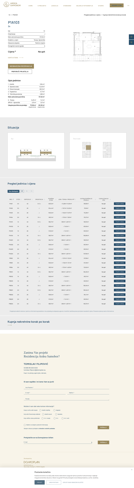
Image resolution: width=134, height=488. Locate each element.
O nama (101, 6)
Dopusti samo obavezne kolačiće (73, 482)
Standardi (67, 6)
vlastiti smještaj (46, 410)
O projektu (42, 6)
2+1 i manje (47, 418)
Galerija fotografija (84, 6)
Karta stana (15, 58)
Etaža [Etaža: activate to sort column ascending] (18, 199)
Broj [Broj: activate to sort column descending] (11, 199)
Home (31, 6)
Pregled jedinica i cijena (92, 15)
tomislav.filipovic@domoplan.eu (35, 370)
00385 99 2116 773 (29, 476)
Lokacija (54, 6)
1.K (9, 15)
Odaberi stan (117, 5)
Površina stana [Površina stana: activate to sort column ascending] (51, 199)
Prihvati (39, 482)
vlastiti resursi (48, 414)
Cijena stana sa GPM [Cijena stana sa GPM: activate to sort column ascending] (103, 199)
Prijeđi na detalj (120, 203)
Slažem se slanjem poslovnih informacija (37, 425)
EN (128, 5)
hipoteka (60, 414)
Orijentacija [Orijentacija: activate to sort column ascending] (39, 199)
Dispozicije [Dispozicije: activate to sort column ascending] (27, 199)
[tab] (67, 323)
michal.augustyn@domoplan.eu (33, 478)
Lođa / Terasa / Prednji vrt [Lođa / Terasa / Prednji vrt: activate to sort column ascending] (66, 199)
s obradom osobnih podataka (46, 428)
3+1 (57, 418)
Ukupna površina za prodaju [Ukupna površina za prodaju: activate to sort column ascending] (86, 199)
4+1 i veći (66, 418)
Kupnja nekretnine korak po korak (114, 15)
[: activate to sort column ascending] (118, 199)
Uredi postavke (53, 482)
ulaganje (58, 410)
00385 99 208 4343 (31, 368)
